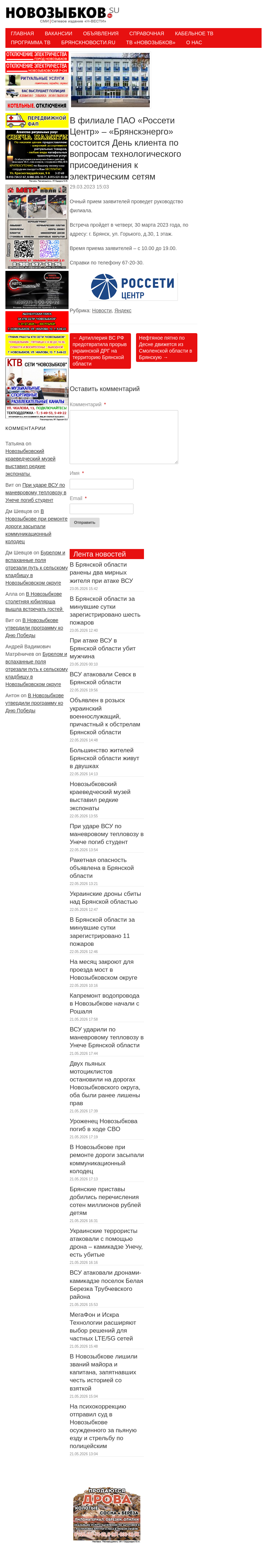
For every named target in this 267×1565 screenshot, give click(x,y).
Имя (77, 473)
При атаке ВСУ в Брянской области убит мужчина (103, 648)
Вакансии (58, 33)
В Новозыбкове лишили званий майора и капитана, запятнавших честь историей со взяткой (103, 1372)
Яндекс (122, 310)
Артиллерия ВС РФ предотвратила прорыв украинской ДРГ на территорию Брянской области (100, 351)
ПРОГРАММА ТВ (31, 42)
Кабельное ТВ (194, 33)
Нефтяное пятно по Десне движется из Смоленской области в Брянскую (165, 347)
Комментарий (88, 404)
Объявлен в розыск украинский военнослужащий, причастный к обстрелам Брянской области (105, 716)
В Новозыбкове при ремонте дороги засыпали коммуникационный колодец (36, 526)
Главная (22, 33)
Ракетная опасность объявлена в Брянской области (102, 868)
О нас (194, 42)
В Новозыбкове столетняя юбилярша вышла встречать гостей (34, 601)
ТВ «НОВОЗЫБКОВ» (150, 42)
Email (78, 498)
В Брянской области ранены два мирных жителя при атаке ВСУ (101, 572)
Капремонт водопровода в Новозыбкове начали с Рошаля (104, 1003)
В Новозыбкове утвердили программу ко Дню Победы (34, 627)
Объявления (100, 33)
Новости (101, 310)
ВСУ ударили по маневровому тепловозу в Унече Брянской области (107, 1037)
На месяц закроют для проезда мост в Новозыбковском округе (103, 969)
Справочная (147, 33)
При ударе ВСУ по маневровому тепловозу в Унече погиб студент (35, 492)
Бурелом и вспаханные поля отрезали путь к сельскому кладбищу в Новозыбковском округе (36, 568)
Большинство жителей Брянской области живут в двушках (104, 758)
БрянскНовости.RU (88, 42)
